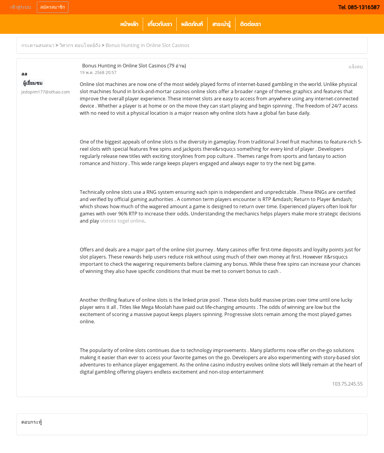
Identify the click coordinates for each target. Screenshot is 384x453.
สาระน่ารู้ (221, 24)
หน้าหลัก (129, 24)
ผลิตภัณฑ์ (192, 24)
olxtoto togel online (122, 221)
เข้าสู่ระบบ (20, 7)
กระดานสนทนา (37, 45)
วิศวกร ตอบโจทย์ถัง (79, 45)
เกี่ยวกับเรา (160, 24)
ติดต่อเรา (250, 24)
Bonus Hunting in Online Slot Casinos (148, 45)
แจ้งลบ (356, 66)
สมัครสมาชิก (52, 7)
